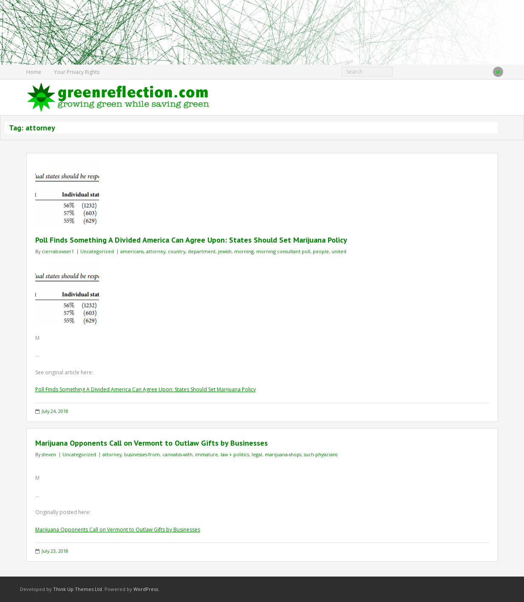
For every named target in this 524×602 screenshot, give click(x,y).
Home (33, 72)
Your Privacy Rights (76, 72)
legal (257, 454)
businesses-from (142, 454)
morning (244, 251)
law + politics (235, 454)
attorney (155, 251)
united (338, 251)
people (321, 251)
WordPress (145, 589)
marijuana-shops (283, 454)
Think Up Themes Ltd (77, 589)
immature (206, 454)
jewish (225, 251)
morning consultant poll (283, 251)
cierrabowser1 (58, 251)
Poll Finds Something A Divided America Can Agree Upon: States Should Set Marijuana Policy (191, 240)
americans (132, 251)
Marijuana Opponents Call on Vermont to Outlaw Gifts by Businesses (151, 443)
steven (49, 454)
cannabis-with (177, 454)
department (201, 251)
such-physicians (320, 454)
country (176, 251)
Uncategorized (97, 251)
